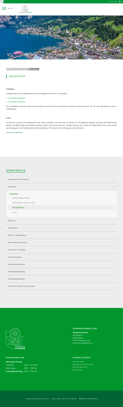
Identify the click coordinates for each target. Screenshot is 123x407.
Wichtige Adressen (80, 369)
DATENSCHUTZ (93, 399)
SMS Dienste (77, 372)
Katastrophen (15, 257)
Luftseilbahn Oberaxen (17, 102)
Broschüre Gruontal (17, 242)
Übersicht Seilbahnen (14, 132)
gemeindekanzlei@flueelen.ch (83, 345)
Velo (15, 212)
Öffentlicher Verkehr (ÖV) (24, 203)
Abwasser (13, 228)
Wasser (11, 221)
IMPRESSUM (83, 399)
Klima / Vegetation (17, 235)
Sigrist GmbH (61, 399)
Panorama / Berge (16, 250)
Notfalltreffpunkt (16, 264)
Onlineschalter (78, 364)
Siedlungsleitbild (16, 279)
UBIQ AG (74, 399)
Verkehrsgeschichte (21, 198)
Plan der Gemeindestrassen (21, 286)
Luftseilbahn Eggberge (17, 98)
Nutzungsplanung (16, 272)
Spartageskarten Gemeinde (83, 367)
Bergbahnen (18, 207)
